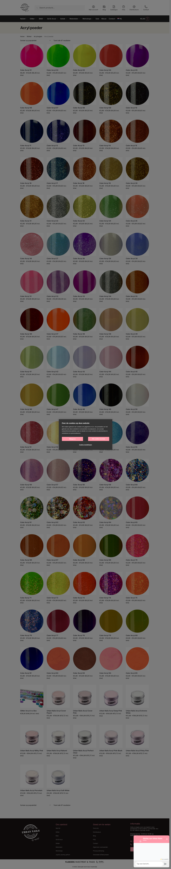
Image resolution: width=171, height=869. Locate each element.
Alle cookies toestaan (98, 439)
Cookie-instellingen (85, 445)
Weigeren (72, 439)
